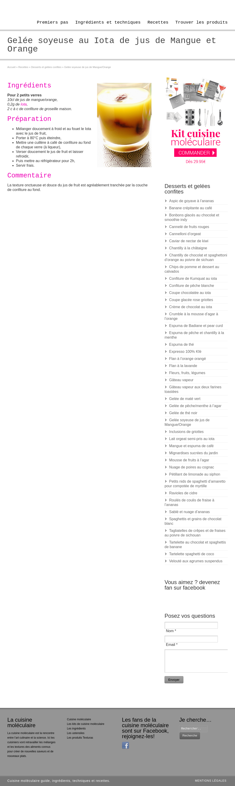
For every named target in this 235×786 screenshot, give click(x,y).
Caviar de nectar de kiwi (188, 241)
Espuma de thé (181, 344)
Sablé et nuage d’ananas (189, 512)
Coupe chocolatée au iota (190, 293)
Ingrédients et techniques (108, 22)
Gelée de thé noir (183, 413)
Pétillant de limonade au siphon (194, 474)
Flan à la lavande (183, 366)
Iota (24, 104)
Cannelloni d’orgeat (185, 234)
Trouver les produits (201, 22)
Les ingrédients (76, 728)
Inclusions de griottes (186, 432)
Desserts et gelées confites (46, 67)
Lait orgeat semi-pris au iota (191, 439)
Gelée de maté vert (184, 399)
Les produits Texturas (80, 737)
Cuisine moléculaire (79, 719)
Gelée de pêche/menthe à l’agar (195, 406)
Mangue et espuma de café (191, 446)
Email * (172, 645)
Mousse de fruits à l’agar (189, 460)
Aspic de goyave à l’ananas (191, 201)
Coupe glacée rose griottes (191, 300)
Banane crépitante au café (190, 208)
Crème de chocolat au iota (190, 307)
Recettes (158, 22)
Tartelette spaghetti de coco (191, 554)
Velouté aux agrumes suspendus (195, 561)
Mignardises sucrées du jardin (193, 453)
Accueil (11, 67)
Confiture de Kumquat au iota (193, 278)
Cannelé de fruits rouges (189, 227)
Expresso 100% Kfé (185, 352)
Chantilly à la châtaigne (188, 248)
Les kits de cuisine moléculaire (85, 724)
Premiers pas (52, 22)
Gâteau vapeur (181, 380)
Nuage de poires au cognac (191, 467)
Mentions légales (211, 780)
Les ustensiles (75, 733)
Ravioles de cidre (183, 493)
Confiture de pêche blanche (191, 286)
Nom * (171, 631)
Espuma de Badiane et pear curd (196, 326)
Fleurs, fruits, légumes (187, 373)
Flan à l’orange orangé (187, 359)
